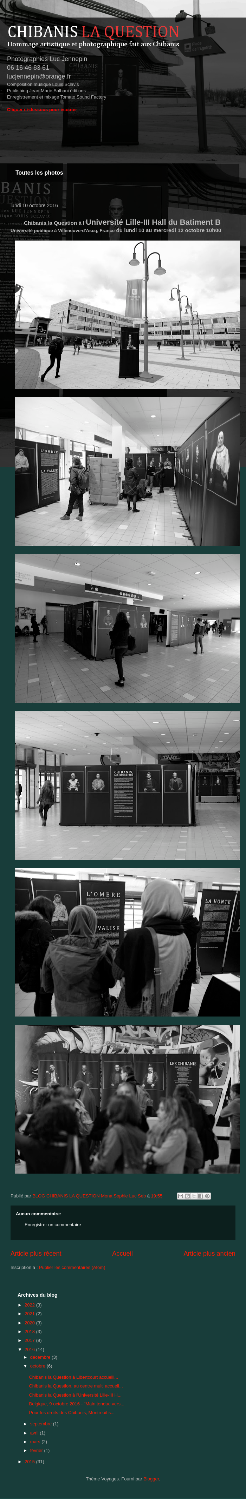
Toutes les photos (39, 173)
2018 (30, 1331)
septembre (41, 1423)
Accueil (122, 1253)
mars (36, 1441)
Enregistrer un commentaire (53, 1224)
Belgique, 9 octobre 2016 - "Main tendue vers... (76, 1403)
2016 (30, 1349)
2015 (30, 1461)
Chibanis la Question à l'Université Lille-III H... (75, 1395)
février (37, 1450)
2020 (30, 1322)
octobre (38, 1366)
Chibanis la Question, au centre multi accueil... (76, 1386)
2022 (30, 1305)
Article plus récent (36, 1253)
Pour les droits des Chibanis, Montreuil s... (72, 1412)
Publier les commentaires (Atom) (72, 1267)
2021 (30, 1313)
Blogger (151, 1478)
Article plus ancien (209, 1253)
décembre (41, 1357)
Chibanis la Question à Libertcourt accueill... (73, 1377)
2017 (30, 1340)
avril (35, 1433)
